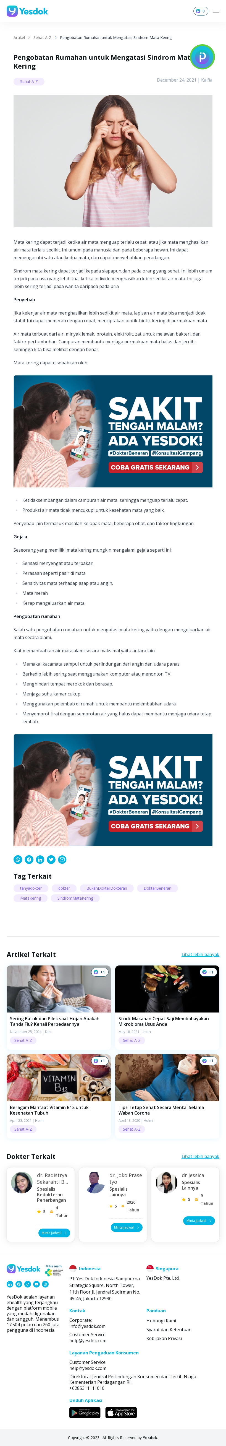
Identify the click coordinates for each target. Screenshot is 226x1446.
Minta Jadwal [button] (55, 1232)
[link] (18, 859)
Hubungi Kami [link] (161, 1321)
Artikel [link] (19, 37)
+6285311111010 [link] (86, 1388)
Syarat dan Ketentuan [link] (168, 1329)
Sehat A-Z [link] (42, 37)
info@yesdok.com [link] (87, 1326)
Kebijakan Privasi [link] (164, 1338)
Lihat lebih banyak (200, 954)
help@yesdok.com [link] (87, 1341)
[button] (59, 1007)
